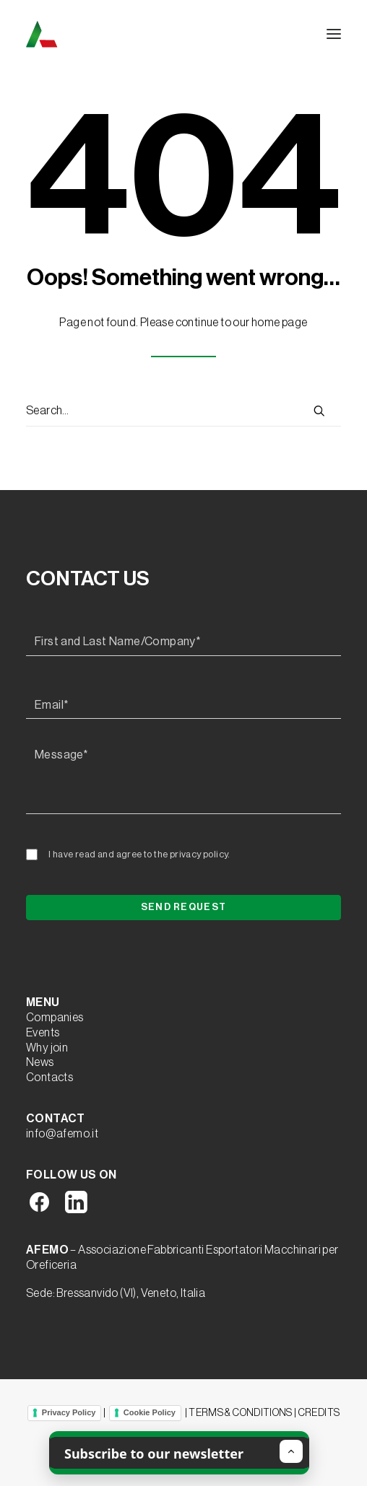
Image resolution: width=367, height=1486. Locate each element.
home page (279, 322)
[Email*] (183, 706)
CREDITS (319, 1412)
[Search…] (183, 411)
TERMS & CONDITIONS (240, 1412)
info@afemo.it (62, 1134)
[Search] (183, 411)
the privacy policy (191, 854)
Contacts (49, 1077)
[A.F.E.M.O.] (116, 33)
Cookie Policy (150, 1412)
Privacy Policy (69, 1412)
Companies (55, 1017)
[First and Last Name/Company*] (183, 642)
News (40, 1062)
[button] (334, 34)
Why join (47, 1048)
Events (42, 1033)
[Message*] (183, 778)
